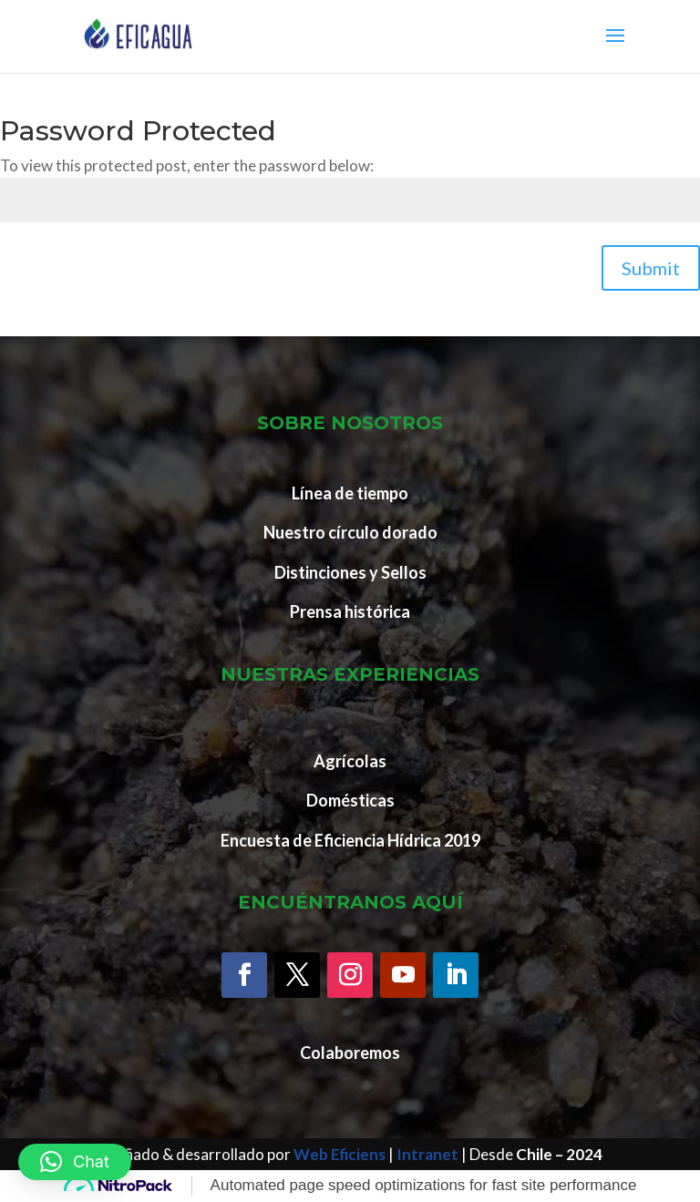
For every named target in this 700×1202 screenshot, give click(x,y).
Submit (651, 268)
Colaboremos (350, 1053)
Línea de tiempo (350, 493)
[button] (74, 1162)
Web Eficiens (339, 1154)
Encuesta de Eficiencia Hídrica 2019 (350, 840)
